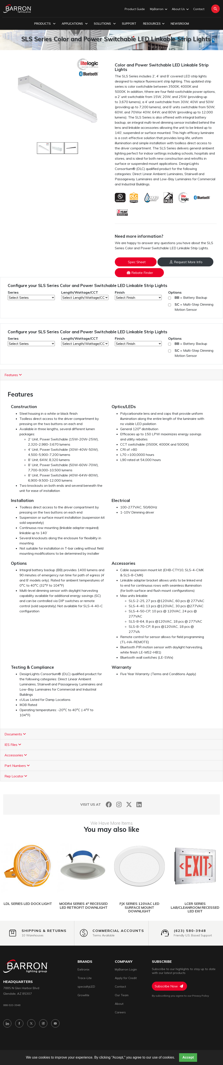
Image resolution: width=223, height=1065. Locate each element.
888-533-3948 (13, 1005)
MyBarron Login (126, 969)
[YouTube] (58, 1024)
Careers (120, 1012)
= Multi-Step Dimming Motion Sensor (194, 307)
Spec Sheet (137, 262)
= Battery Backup (191, 297)
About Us (180, 9)
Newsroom (180, 24)
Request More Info (185, 262)
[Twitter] (129, 804)
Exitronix (83, 969)
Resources (154, 23)
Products (44, 23)
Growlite (83, 995)
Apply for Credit (126, 978)
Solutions (105, 23)
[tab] (111, 375)
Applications (75, 23)
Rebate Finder (140, 272)
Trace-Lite (85, 978)
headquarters (18, 982)
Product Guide (135, 9)
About (119, 1004)
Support (129, 24)
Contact (198, 9)
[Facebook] (109, 804)
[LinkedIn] (139, 804)
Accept (188, 1057)
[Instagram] (119, 804)
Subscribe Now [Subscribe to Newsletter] (169, 986)
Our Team (122, 995)
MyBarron (158, 9)
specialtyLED (86, 986)
